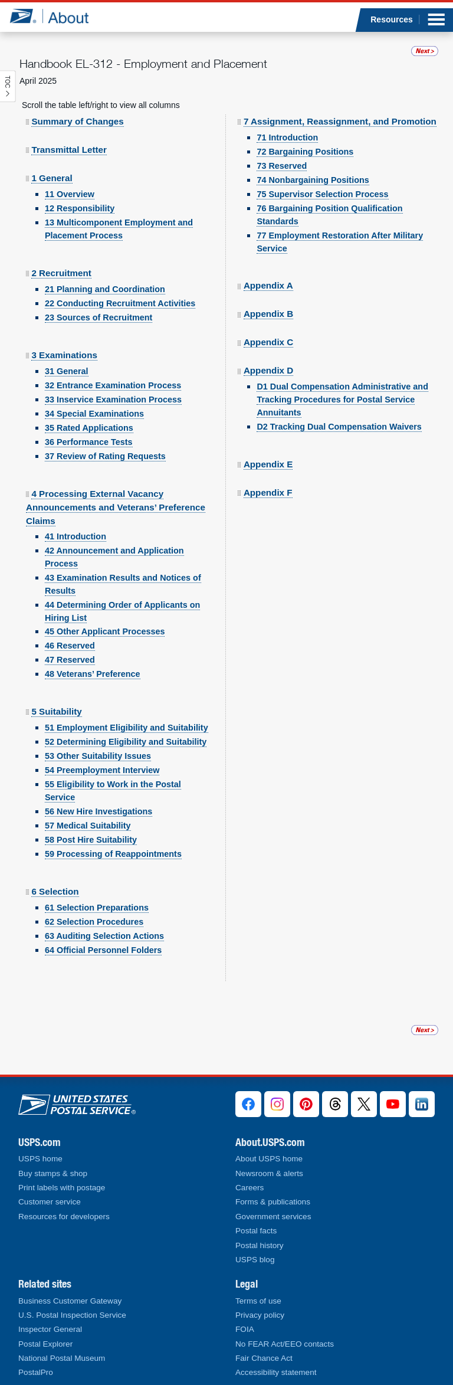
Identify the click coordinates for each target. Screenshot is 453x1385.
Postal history (259, 1245)
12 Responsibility (79, 191)
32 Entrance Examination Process (113, 368)
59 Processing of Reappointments (113, 837)
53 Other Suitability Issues (98, 739)
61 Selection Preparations (97, 890)
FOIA (244, 1329)
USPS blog (255, 1259)
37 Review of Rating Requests (105, 439)
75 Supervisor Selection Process (322, 177)
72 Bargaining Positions (305, 134)
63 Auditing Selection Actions (104, 919)
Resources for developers (64, 1216)
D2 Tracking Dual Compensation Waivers (339, 409)
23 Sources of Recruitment (98, 300)
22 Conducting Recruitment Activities (120, 286)
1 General (51, 161)
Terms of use (258, 1300)
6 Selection (54, 874)
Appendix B (268, 297)
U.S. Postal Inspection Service (72, 1315)
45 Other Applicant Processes (105, 614)
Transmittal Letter (68, 132)
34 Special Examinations (94, 396)
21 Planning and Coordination (105, 272)
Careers (249, 1187)
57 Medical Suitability (88, 808)
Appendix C (268, 325)
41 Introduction (75, 519)
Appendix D (268, 353)
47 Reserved (70, 642)
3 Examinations (64, 338)
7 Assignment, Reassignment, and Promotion (340, 104)
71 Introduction (287, 120)
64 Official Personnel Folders (103, 933)
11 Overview (69, 177)
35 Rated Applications (89, 410)
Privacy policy (259, 1315)
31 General (66, 354)
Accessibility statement (276, 1372)
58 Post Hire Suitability (91, 822)
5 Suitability (56, 694)
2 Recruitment (61, 256)
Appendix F (268, 475)
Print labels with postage (61, 1187)
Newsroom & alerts (269, 1173)
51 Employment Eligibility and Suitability (126, 710)
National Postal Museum (61, 1358)
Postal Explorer (45, 1344)
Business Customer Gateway (70, 1300)
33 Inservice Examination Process (113, 382)
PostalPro (35, 1372)
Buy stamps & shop (52, 1173)
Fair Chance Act (264, 1358)
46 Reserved (70, 628)
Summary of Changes (77, 104)
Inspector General (50, 1329)
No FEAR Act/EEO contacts (284, 1344)
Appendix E (268, 447)
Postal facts (256, 1230)
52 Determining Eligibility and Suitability (125, 724)
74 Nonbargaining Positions (313, 163)
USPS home (40, 1158)
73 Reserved (282, 148)
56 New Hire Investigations (98, 794)
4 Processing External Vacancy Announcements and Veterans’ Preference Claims (115, 490)
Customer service (49, 1201)
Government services (273, 1216)
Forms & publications (272, 1201)
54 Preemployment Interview (102, 753)
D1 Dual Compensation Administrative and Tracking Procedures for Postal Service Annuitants (342, 382)
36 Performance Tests (89, 425)
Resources (391, 19)
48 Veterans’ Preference (92, 657)
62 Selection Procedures (94, 904)
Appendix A (268, 268)
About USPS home (269, 1158)
